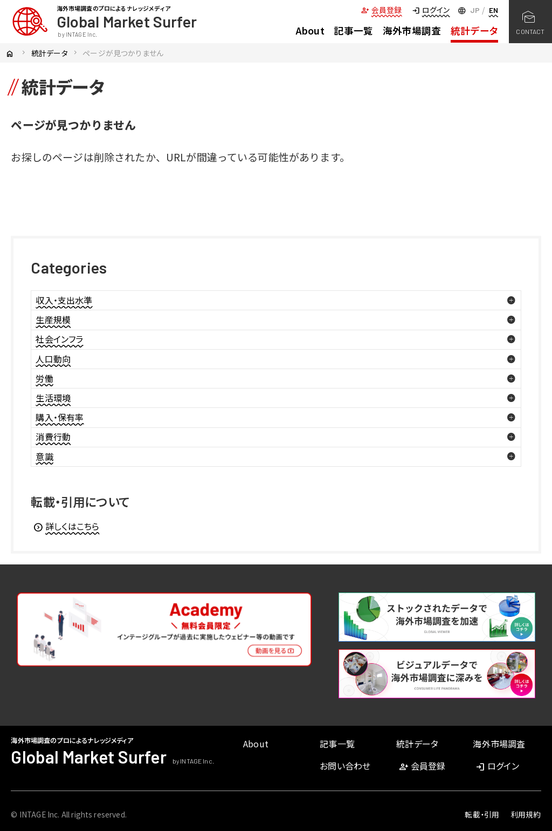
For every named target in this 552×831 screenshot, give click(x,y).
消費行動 (53, 436)
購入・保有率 (60, 417)
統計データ (474, 30)
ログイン (430, 9)
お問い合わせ (345, 765)
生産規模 (53, 319)
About (310, 30)
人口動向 (53, 358)
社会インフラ (59, 338)
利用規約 (525, 814)
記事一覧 (353, 30)
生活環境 (53, 397)
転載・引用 (482, 814)
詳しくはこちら (66, 526)
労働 (44, 378)
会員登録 (381, 9)
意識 (44, 456)
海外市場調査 (412, 30)
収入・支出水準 (64, 300)
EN (493, 10)
